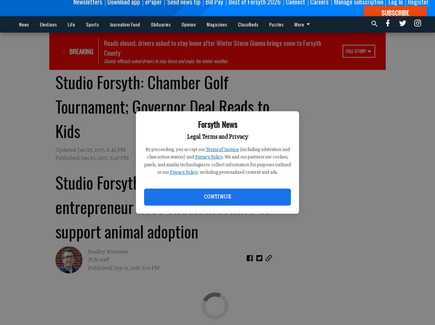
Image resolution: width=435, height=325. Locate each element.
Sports (92, 24)
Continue (217, 196)
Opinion (188, 24)
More (303, 24)
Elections (48, 24)
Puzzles (276, 24)
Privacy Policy (209, 157)
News (24, 24)
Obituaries (161, 24)
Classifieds (248, 24)
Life (71, 24)
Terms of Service (222, 149)
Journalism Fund (125, 24)
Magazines (217, 24)
